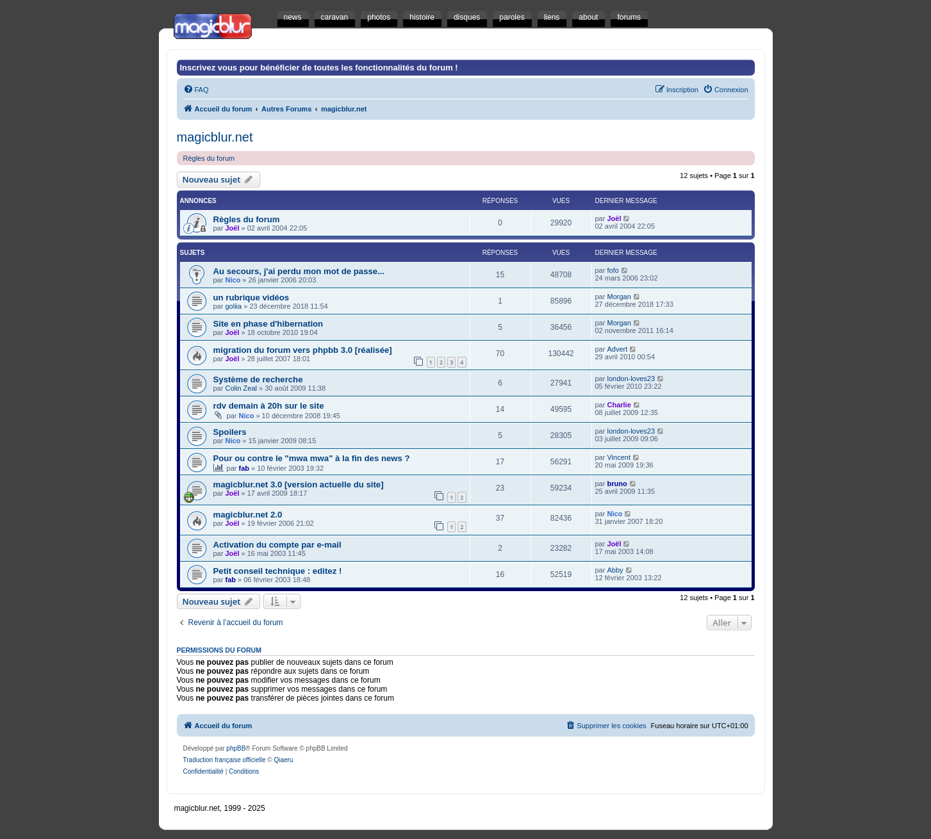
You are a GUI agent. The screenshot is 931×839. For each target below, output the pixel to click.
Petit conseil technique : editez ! (277, 571)
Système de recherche (258, 379)
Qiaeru (283, 759)
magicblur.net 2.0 (248, 514)
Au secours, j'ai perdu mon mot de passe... (299, 271)
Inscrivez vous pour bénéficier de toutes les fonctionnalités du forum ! (319, 67)
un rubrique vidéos (251, 297)
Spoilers (230, 432)
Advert (617, 349)
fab (244, 468)
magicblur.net (215, 137)
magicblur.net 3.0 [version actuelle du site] (298, 484)
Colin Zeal (241, 388)
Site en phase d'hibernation (268, 324)
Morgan (618, 296)
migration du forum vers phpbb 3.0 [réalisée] (302, 350)
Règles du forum (209, 158)
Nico (232, 280)
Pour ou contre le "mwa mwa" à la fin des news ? (311, 458)
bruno (617, 483)
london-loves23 (631, 378)
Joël (232, 228)
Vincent (618, 457)
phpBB (235, 748)
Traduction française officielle (224, 759)
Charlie (618, 405)
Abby (615, 570)
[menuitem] (196, 89)
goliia (233, 306)
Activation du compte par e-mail (277, 545)
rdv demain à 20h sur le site (268, 406)
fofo (612, 270)
